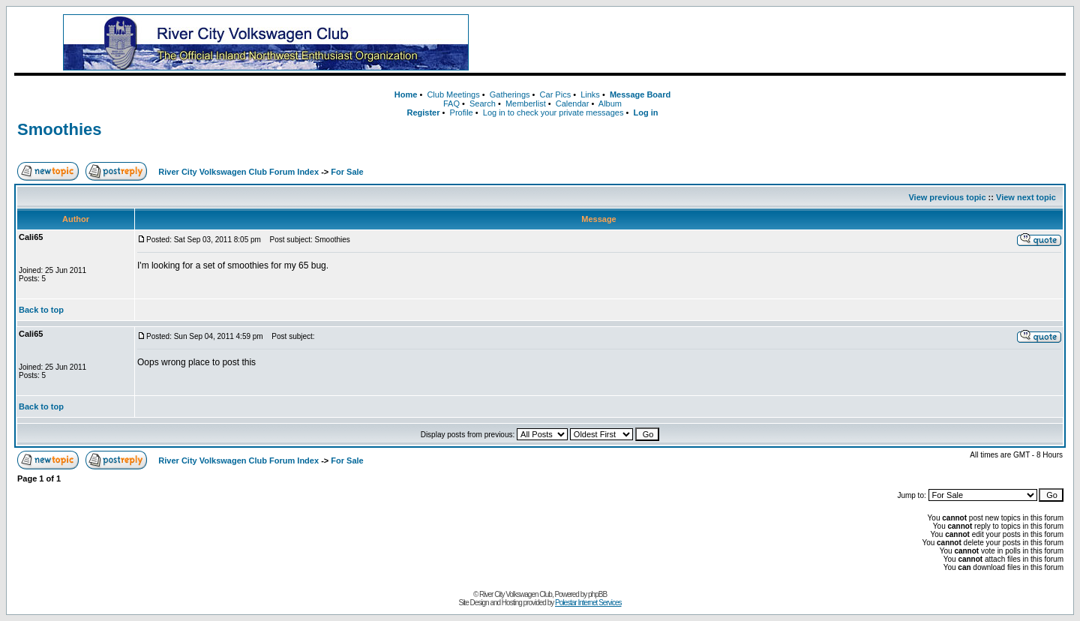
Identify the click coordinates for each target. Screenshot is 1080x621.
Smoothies (59, 129)
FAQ (451, 103)
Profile (461, 112)
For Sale (347, 171)
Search (483, 103)
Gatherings (510, 94)
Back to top (41, 309)
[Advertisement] (791, 42)
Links (590, 94)
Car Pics (556, 94)
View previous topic (947, 197)
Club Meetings (453, 94)
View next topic (1026, 197)
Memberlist (526, 103)
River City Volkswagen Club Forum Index (238, 171)
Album (610, 103)
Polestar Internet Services (588, 602)
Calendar (573, 103)
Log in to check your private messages (553, 112)
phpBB (597, 594)
